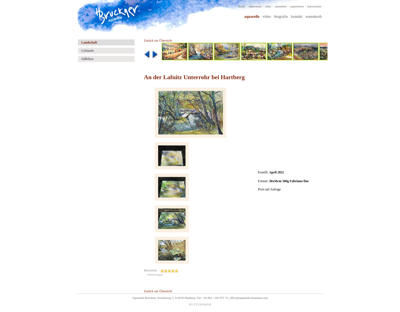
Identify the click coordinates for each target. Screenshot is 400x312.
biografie (281, 17)
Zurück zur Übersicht (158, 40)
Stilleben (87, 59)
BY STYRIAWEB (200, 304)
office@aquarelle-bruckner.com (249, 297)
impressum (255, 6)
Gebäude (87, 51)
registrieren (297, 6)
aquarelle (252, 17)
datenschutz (314, 6)
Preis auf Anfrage (269, 189)
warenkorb (313, 17)
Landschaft (89, 42)
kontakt (296, 17)
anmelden (280, 6)
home (241, 6)
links (268, 6)
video (266, 17)
